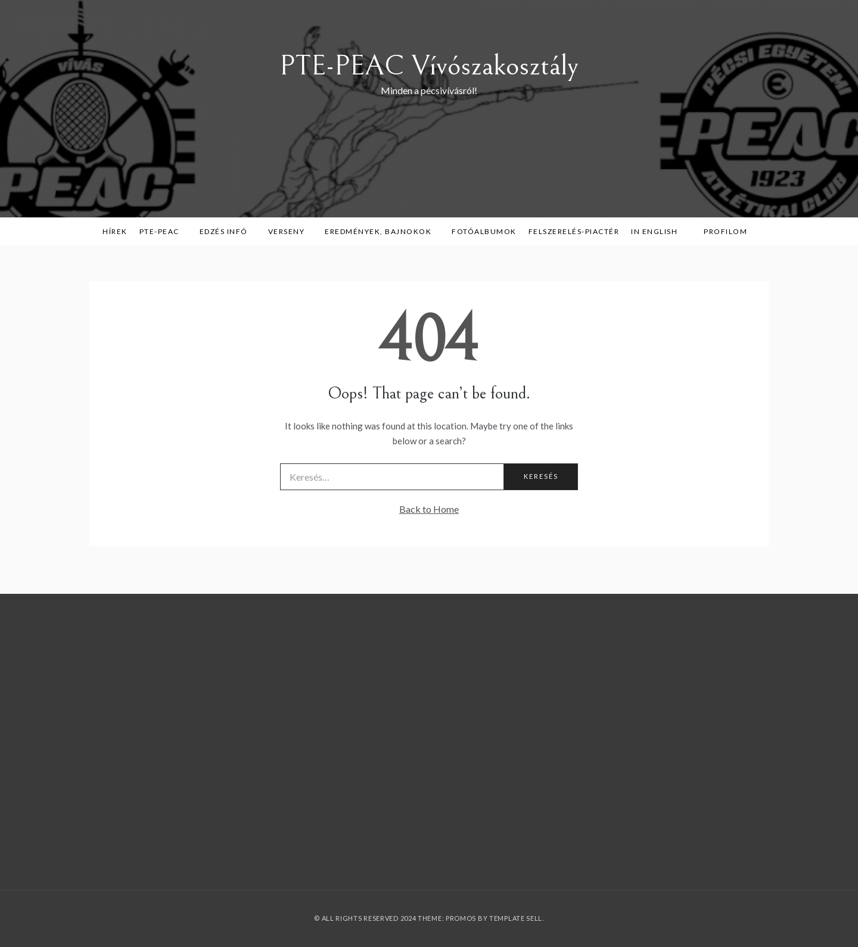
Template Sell (515, 918)
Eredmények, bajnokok (382, 231)
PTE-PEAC (163, 231)
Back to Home (429, 509)
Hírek (115, 231)
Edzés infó (228, 231)
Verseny (290, 231)
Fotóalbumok (484, 231)
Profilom (725, 231)
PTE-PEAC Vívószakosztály (429, 65)
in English (658, 231)
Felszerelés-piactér (574, 231)
